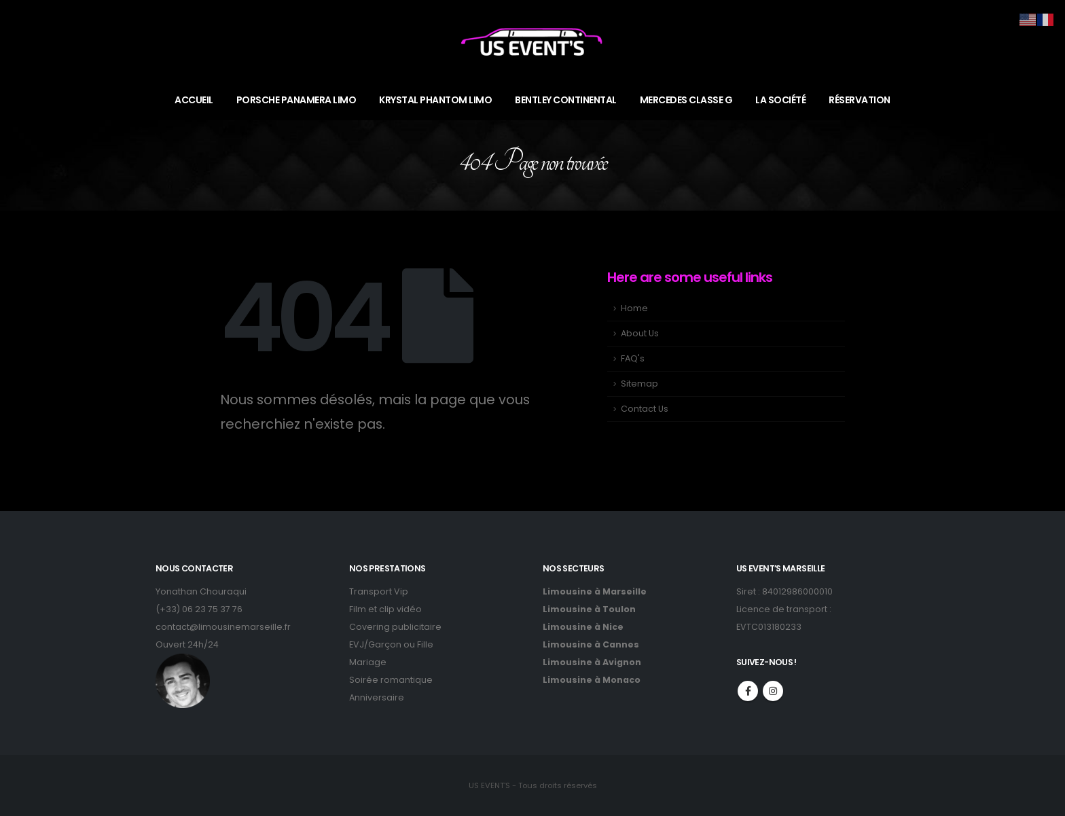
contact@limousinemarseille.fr (223, 627)
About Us (640, 333)
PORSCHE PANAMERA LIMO (296, 100)
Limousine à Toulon (589, 609)
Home (634, 308)
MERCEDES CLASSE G (686, 100)
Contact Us (644, 408)
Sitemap (639, 383)
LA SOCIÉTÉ (780, 100)
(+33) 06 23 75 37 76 (199, 609)
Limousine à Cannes (591, 644)
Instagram (773, 691)
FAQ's (633, 358)
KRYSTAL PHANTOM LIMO (435, 100)
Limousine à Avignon (592, 662)
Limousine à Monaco (591, 680)
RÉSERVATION (859, 100)
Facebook (748, 691)
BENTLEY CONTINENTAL (566, 100)
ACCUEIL (194, 100)
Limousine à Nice (583, 627)
